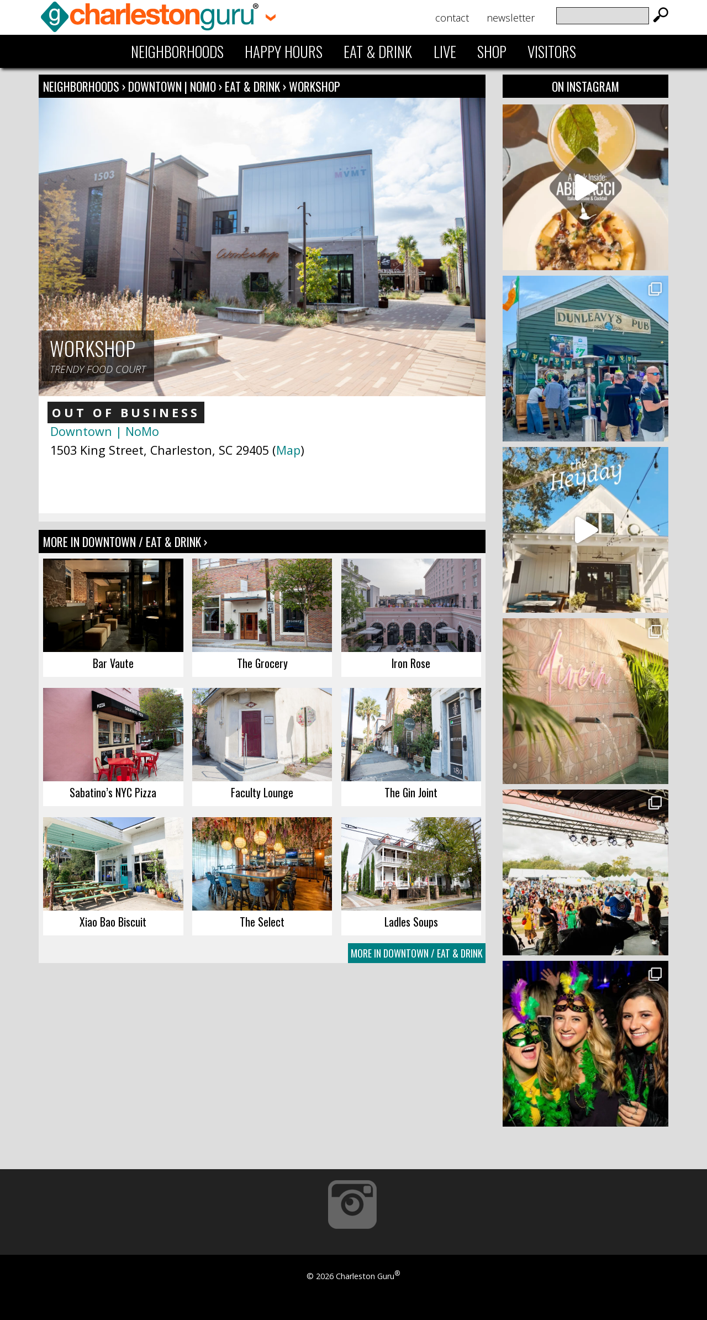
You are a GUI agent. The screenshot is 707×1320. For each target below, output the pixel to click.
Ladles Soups (411, 921)
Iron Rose (411, 663)
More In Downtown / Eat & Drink (417, 953)
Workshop (314, 86)
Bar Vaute (113, 663)
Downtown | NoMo (173, 86)
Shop (491, 51)
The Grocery (262, 663)
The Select (262, 921)
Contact (452, 17)
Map (288, 450)
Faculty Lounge (262, 792)
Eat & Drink (378, 51)
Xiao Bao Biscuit (113, 921)
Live (445, 51)
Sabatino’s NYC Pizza (113, 792)
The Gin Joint (410, 792)
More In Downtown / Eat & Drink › (125, 541)
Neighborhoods (177, 51)
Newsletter (511, 17)
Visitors (551, 51)
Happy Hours (284, 51)
